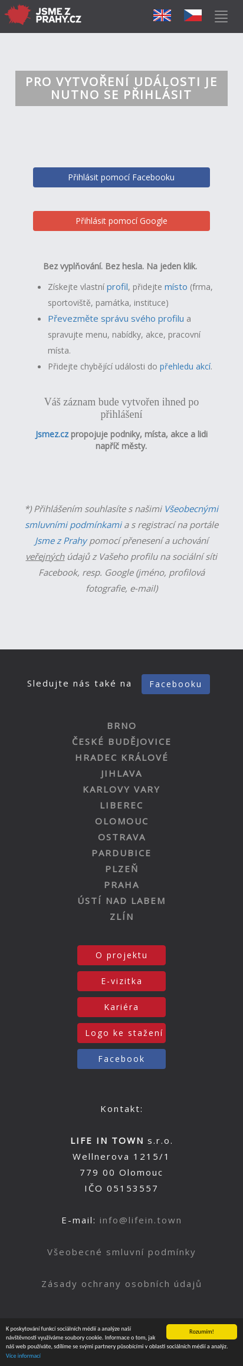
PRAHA (121, 884)
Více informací (23, 1356)
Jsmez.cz (51, 434)
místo (176, 286)
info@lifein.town (141, 1220)
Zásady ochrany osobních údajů (121, 1283)
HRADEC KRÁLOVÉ (122, 757)
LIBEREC (121, 805)
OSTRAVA (122, 837)
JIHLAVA (121, 773)
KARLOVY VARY (121, 789)
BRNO (122, 725)
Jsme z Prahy (61, 540)
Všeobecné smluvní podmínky (121, 1252)
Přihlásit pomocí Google (121, 220)
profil (117, 286)
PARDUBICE (121, 853)
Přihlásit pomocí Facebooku (121, 177)
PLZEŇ (122, 869)
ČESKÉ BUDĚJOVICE (122, 741)
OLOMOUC (122, 821)
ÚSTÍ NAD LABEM (121, 900)
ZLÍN (122, 916)
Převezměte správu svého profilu (116, 318)
